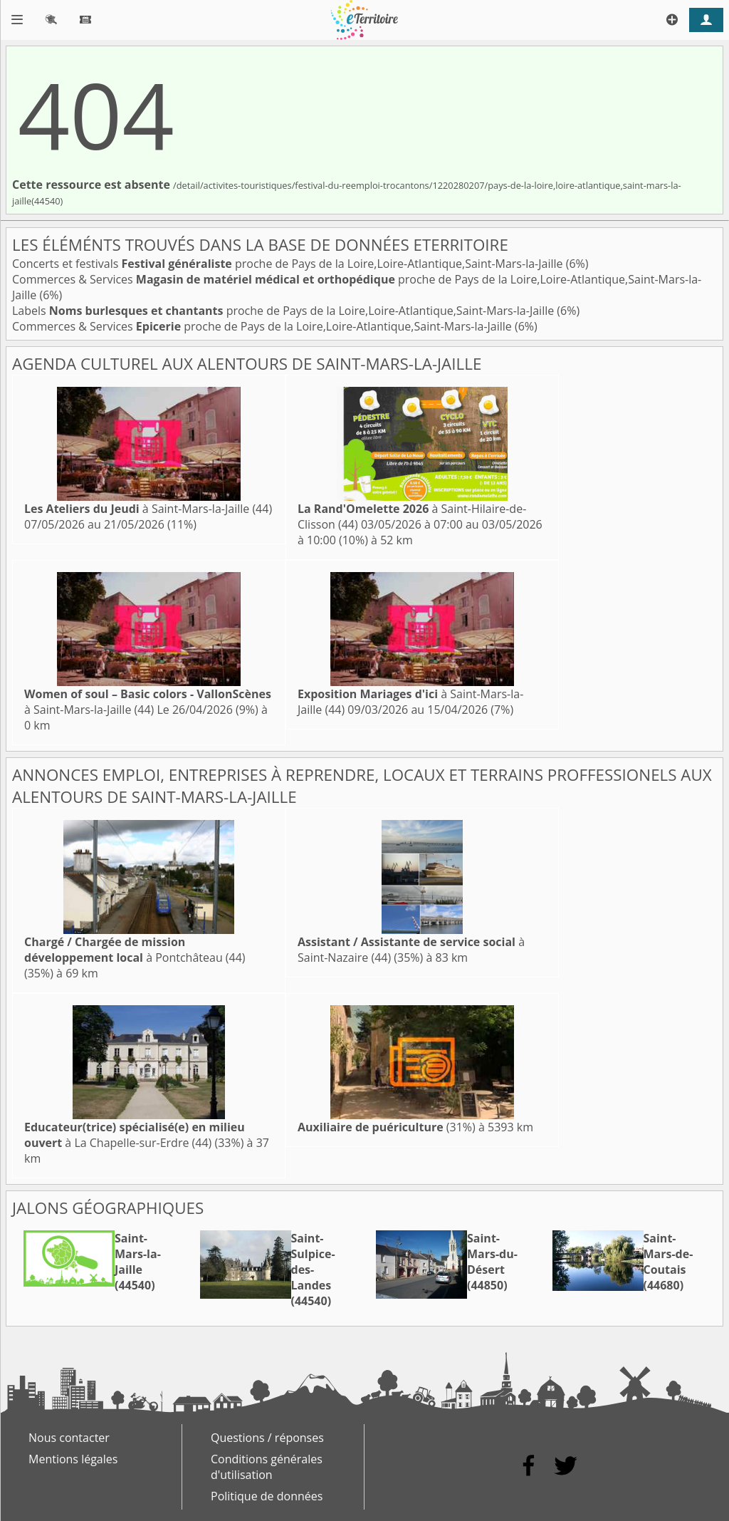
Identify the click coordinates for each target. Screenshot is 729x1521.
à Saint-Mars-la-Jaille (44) (148, 508)
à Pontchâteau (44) (135, 949)
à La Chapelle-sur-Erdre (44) (134, 1135)
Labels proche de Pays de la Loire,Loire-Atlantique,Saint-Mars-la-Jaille (284, 310)
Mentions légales (72, 1459)
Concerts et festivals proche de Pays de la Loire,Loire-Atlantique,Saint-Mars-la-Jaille (289, 263)
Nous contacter (69, 1437)
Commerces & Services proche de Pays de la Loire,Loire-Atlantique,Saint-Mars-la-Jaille (263, 326)
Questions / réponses (267, 1437)
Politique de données (266, 1496)
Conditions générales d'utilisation (266, 1467)
